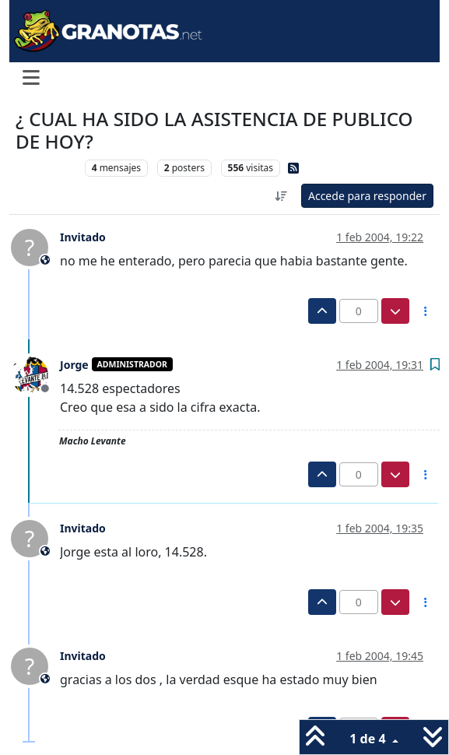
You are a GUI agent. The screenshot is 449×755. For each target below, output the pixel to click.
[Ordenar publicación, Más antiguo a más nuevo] (281, 196)
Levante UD (46, 167)
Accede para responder (367, 195)
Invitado (83, 237)
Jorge (74, 364)
